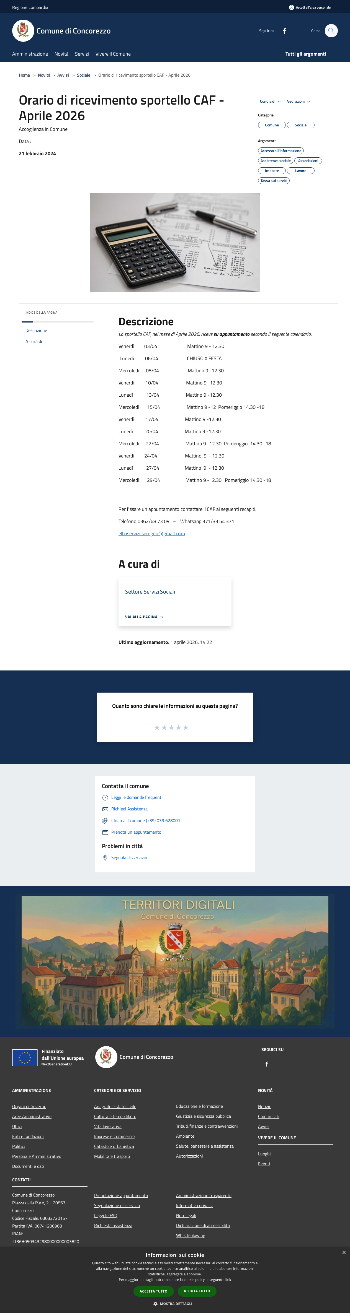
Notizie (264, 1106)
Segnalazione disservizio (117, 1205)
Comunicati (268, 1116)
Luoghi (264, 1153)
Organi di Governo (29, 1106)
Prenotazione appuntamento (121, 1195)
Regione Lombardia (30, 7)
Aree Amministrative (32, 1116)
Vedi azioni (299, 101)
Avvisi (63, 75)
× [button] (344, 1253)
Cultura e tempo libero (115, 1116)
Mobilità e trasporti (112, 1156)
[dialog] (175, 1280)
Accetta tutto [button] (154, 1291)
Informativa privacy (194, 1205)
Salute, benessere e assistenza (205, 1146)
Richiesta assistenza (113, 1225)
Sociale (83, 75)
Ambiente (185, 1136)
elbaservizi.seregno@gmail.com (152, 533)
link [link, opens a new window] (228, 1279)
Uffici (17, 1126)
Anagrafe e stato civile (115, 1106)
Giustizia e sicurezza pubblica (203, 1116)
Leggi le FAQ (105, 1215)
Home (24, 75)
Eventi (264, 1163)
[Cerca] (331, 30)
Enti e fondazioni (28, 1136)
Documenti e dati (28, 1166)
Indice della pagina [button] (41, 312)
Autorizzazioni (189, 1156)
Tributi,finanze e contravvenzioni (207, 1126)
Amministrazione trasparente (203, 1195)
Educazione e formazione (199, 1106)
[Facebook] (281, 30)
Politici (18, 1146)
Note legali (186, 1215)
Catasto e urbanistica (114, 1146)
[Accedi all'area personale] (310, 7)
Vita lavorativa (108, 1126)
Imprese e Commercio (114, 1136)
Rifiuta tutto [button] (197, 1291)
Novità (44, 75)
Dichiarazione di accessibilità (203, 1225)
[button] (175, 1303)
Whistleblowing (190, 1235)
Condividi (271, 101)
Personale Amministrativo (36, 1156)
